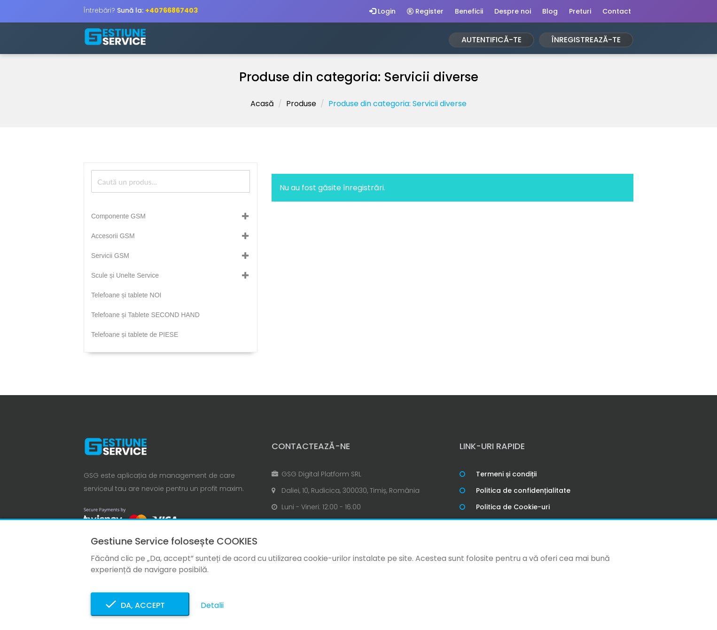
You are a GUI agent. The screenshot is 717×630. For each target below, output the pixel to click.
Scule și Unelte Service (125, 275)
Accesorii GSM (113, 236)
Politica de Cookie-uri (513, 507)
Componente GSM (118, 216)
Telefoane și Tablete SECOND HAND (145, 315)
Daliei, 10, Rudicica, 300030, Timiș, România (350, 490)
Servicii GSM (110, 255)
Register (425, 11)
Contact (616, 11)
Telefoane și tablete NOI (126, 295)
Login (382, 11)
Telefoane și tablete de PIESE (134, 334)
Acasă (262, 103)
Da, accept (140, 605)
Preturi (580, 11)
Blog (550, 11)
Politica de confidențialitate (523, 490)
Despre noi (512, 11)
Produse (301, 103)
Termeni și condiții (506, 474)
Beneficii (469, 11)
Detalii (212, 605)
